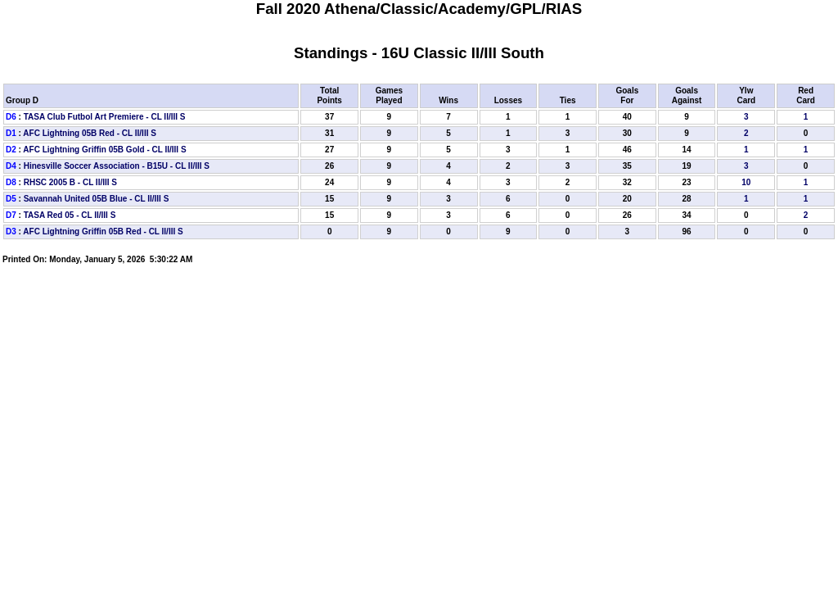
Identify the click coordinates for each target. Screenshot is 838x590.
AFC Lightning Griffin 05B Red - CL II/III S (102, 231)
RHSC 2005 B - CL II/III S (70, 182)
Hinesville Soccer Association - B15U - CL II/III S (117, 165)
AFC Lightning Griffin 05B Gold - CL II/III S (104, 149)
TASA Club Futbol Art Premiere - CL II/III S (105, 116)
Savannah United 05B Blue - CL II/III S (96, 198)
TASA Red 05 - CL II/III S (70, 215)
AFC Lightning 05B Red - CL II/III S (89, 133)
